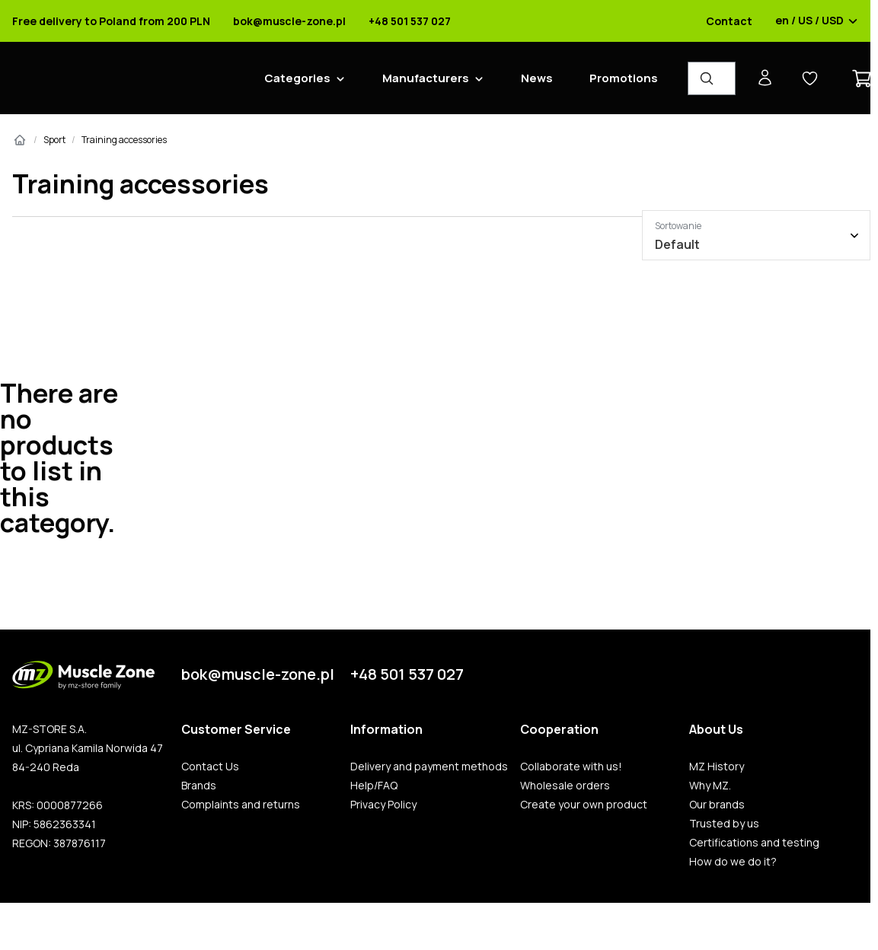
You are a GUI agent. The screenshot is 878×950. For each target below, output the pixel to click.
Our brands (717, 804)
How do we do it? (733, 861)
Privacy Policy (383, 804)
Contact (729, 21)
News (537, 78)
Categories (297, 78)
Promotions (623, 78)
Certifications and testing (754, 842)
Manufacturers (425, 78)
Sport (54, 140)
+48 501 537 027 (410, 21)
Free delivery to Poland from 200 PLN (111, 21)
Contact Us (210, 766)
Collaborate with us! (571, 766)
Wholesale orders (565, 785)
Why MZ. (710, 785)
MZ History (716, 766)
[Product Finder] (712, 78)
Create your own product (583, 804)
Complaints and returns (240, 804)
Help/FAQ (373, 785)
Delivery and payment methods (429, 766)
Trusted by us (724, 823)
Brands (198, 785)
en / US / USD (816, 21)
